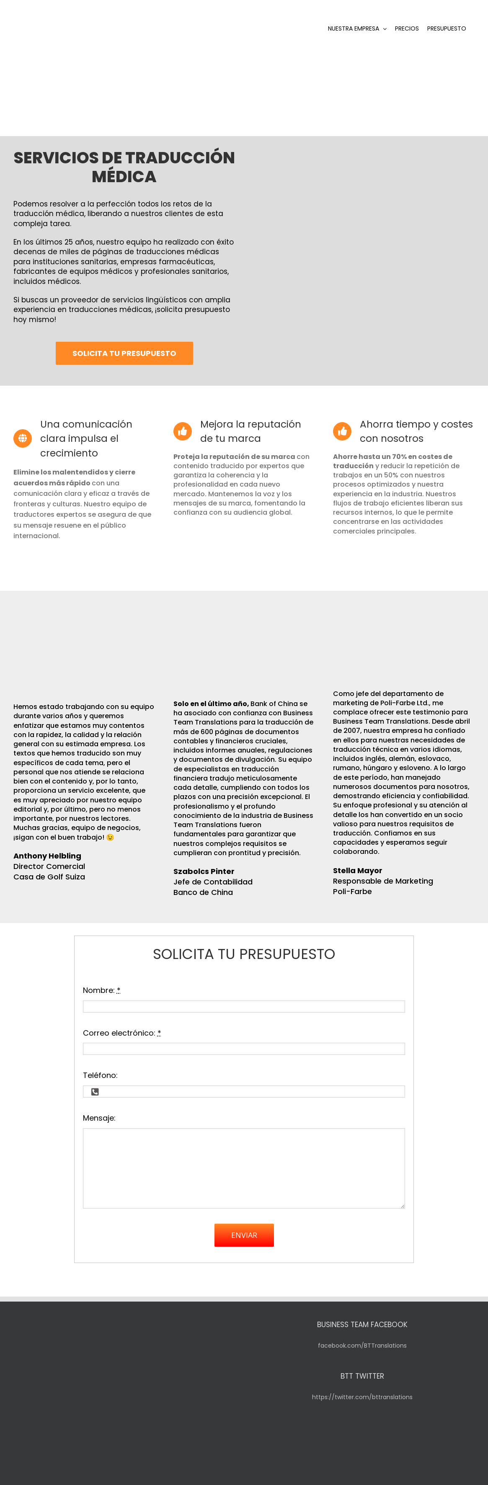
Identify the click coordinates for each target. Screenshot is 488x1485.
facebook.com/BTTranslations (362, 1334)
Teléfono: (100, 1064)
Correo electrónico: (122, 1021)
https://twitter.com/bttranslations (362, 1386)
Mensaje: (99, 1107)
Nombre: (102, 979)
